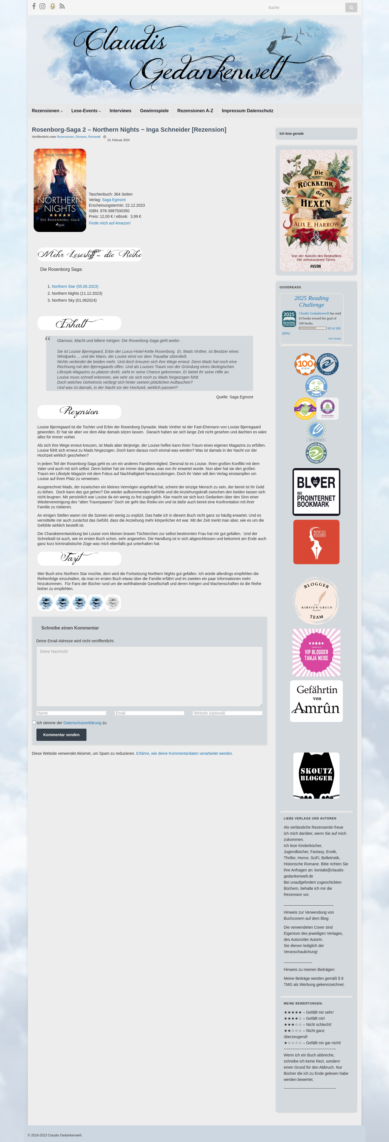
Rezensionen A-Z (195, 110)
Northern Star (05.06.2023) (75, 286)
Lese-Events (86, 110)
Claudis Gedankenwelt (314, 313)
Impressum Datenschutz (247, 110)
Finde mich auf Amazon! (110, 223)
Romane (81, 136)
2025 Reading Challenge (311, 301)
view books (334, 338)
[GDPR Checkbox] (34, 722)
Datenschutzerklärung (82, 723)
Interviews (120, 110)
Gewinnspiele (154, 110)
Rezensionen (47, 110)
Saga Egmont (114, 200)
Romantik (94, 136)
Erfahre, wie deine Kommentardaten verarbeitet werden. (184, 753)
